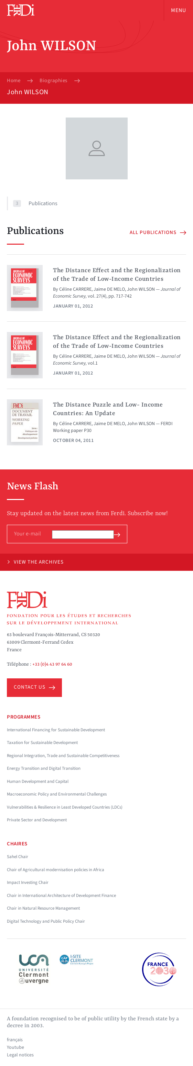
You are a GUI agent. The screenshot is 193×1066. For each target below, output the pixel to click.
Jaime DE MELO (109, 289)
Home (13, 80)
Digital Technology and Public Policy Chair (46, 921)
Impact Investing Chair (28, 882)
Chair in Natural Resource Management (43, 908)
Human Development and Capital (37, 781)
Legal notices (20, 1055)
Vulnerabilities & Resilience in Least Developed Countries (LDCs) (64, 807)
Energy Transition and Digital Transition (44, 768)
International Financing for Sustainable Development (56, 730)
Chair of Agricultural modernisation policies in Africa (55, 870)
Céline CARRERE (75, 289)
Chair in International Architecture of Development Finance (61, 895)
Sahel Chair (17, 857)
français (15, 1039)
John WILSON (141, 289)
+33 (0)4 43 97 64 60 (52, 664)
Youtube (15, 1047)
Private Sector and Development (37, 820)
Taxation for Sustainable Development (42, 743)
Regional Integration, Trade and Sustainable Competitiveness (63, 756)
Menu (178, 10)
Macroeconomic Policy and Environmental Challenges (57, 794)
